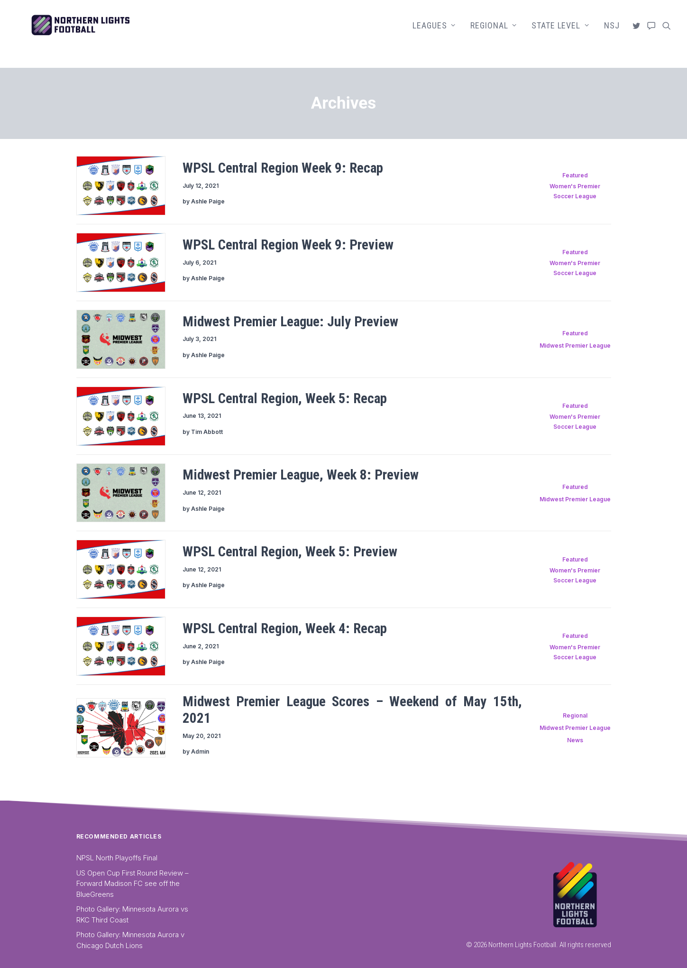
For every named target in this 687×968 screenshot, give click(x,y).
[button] (638, 34)
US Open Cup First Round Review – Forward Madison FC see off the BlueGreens (132, 883)
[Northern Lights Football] (107, 34)
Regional (493, 34)
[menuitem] (434, 34)
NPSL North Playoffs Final (116, 857)
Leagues (434, 34)
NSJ (612, 34)
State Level (560, 34)
